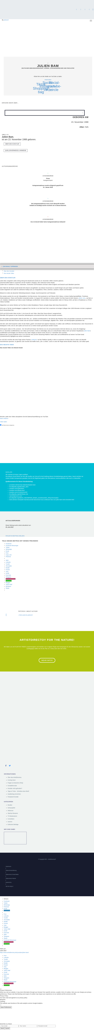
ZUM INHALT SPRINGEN (10, 268)
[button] (15, 539)
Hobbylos (34, 341)
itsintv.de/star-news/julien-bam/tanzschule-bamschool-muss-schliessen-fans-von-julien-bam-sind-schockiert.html (41, 503)
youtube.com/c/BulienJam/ (17, 494)
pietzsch (6, 20)
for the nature (89, 9)
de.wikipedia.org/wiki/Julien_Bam (18, 490)
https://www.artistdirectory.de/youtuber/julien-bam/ (14, 956)
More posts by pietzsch (26, 618)
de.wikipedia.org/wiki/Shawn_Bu (18, 497)
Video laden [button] (3, 423)
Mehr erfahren (4, 420)
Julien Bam (87, 332)
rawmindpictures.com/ (15, 499)
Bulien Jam (82, 300)
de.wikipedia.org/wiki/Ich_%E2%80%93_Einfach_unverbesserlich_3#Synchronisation (34, 501)
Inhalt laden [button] (48, 79)
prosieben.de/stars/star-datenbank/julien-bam (22, 488)
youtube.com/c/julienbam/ (16, 492)
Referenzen (81, 9)
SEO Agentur (85, 9)
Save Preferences (6, 1010)
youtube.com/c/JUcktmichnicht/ (18, 495)
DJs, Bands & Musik (76, 9)
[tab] (47, 268)
